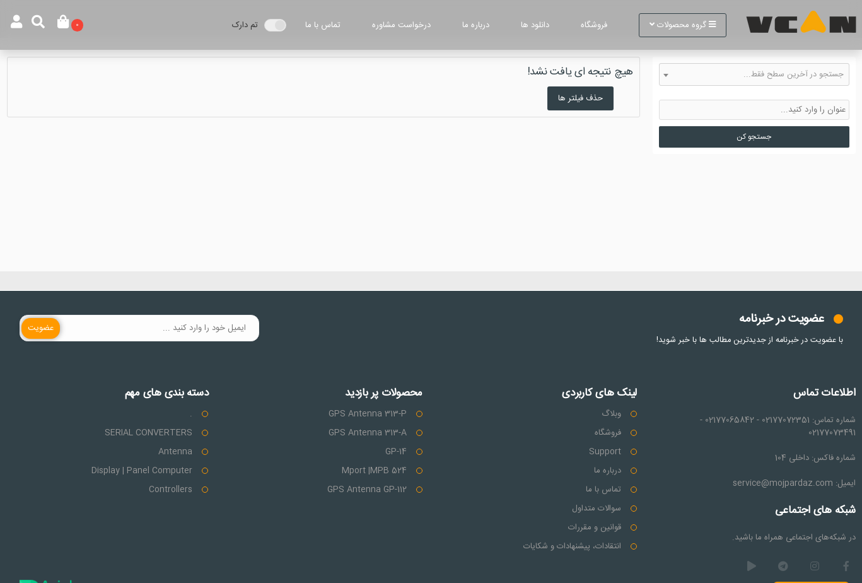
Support (605, 451)
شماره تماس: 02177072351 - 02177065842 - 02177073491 (778, 426)
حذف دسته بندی (821, 93)
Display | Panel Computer (141, 470)
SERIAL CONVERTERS (148, 433)
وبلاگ (611, 414)
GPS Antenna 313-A (368, 433)
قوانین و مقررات (594, 527)
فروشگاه (594, 25)
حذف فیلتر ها (580, 98)
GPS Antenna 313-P (368, 414)
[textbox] (754, 74)
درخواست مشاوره (401, 25)
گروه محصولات (682, 25)
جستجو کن (754, 137)
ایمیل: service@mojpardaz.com (794, 483)
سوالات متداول (596, 508)
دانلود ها (535, 25)
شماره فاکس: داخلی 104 (815, 458)
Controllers (170, 489)
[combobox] (754, 74)
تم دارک (245, 25)
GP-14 (396, 451)
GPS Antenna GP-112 (367, 489)
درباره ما (475, 25)
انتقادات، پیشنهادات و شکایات (572, 546)
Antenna (175, 451)
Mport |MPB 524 (374, 470)
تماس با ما (323, 25)
